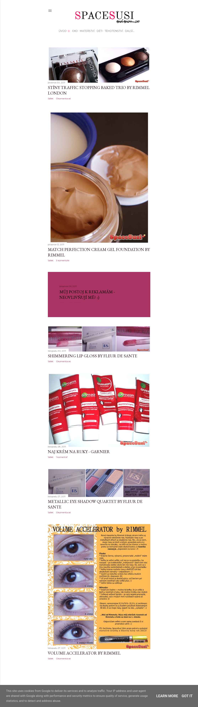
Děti (100, 31)
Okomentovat (63, 98)
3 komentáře (62, 260)
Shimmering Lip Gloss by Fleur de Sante (92, 356)
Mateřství (87, 31)
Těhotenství (114, 31)
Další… (129, 31)
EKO (75, 31)
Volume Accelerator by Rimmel (84, 653)
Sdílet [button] (50, 98)
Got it (187, 696)
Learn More (167, 696)
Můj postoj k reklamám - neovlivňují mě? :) (87, 294)
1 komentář (62, 457)
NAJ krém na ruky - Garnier (79, 451)
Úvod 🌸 (64, 31)
